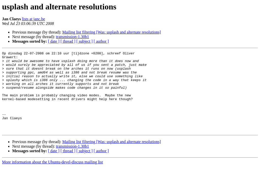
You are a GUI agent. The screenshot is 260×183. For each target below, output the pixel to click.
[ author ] (101, 41)
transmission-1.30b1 (72, 37)
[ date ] (53, 41)
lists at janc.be (33, 19)
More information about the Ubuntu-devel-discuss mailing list (52, 178)
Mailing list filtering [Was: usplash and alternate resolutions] (111, 32)
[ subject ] (84, 41)
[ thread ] (67, 41)
